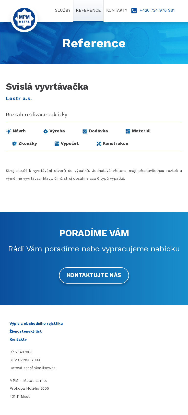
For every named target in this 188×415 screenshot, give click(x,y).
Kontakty (18, 339)
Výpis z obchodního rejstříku (36, 323)
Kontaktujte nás (94, 275)
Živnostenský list (26, 331)
